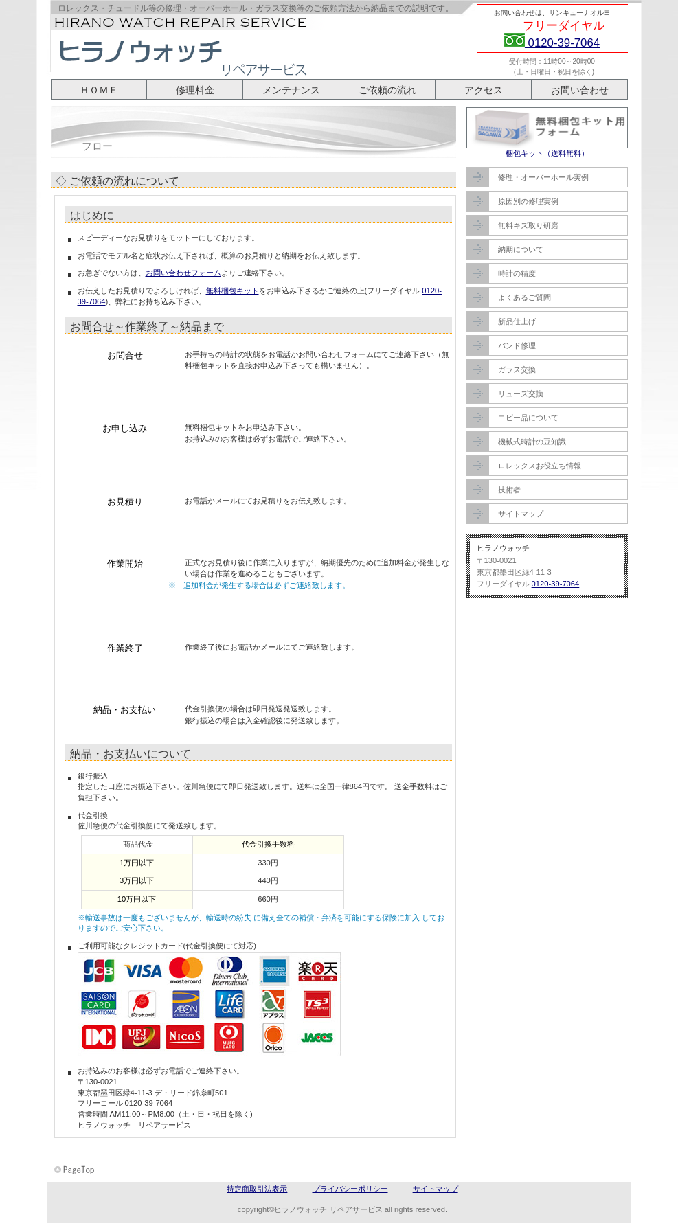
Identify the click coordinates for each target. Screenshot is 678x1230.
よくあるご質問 (524, 297)
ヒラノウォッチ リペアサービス (188, 46)
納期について (520, 249)
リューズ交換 (520, 393)
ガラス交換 (517, 369)
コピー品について (528, 417)
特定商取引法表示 (257, 1189)
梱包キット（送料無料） (547, 153)
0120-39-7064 (562, 42)
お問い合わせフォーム (183, 273)
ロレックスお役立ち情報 (539, 466)
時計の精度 (517, 273)
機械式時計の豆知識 (532, 441)
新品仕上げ (517, 321)
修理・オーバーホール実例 (543, 177)
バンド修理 (517, 345)
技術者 (509, 490)
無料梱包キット (232, 290)
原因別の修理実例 (528, 201)
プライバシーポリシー (350, 1189)
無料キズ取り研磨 (528, 225)
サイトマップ (520, 514)
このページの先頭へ (75, 1170)
